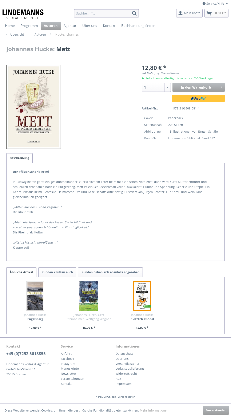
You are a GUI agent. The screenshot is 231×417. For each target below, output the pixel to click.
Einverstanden (216, 410)
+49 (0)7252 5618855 (26, 353)
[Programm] (29, 26)
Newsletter (68, 374)
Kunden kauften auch (57, 272)
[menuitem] (106, 13)
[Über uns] (89, 26)
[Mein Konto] (189, 13)
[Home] (10, 26)
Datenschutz (124, 354)
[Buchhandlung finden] (138, 26)
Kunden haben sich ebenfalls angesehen (110, 272)
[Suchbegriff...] (106, 13)
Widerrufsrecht (126, 374)
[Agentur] (70, 26)
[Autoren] (51, 26)
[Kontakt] (109, 26)
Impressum (124, 384)
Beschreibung (19, 158)
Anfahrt (66, 354)
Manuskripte (70, 368)
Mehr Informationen (154, 410)
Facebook (67, 359)
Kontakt (66, 384)
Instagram (68, 364)
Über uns (122, 359)
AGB (119, 379)
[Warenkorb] (216, 13)
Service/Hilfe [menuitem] (214, 3)
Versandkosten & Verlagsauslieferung (130, 366)
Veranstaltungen (72, 379)
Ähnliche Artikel (21, 272)
